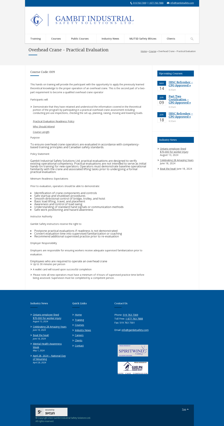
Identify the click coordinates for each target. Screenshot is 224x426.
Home (144, 51)
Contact (79, 345)
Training (35, 38)
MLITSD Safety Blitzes (142, 38)
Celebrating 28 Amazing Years (177, 160)
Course (152, 51)
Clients (171, 38)
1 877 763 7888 (155, 2)
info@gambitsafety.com (182, 2)
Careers (79, 335)
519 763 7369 (139, 2)
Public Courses (79, 39)
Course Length (41, 132)
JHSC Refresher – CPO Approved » (181, 84)
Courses (56, 38)
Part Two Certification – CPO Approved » (180, 99)
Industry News (110, 38)
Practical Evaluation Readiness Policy (53, 121)
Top (184, 409)
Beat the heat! (168, 168)
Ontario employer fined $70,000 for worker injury (174, 150)
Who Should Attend (44, 126)
